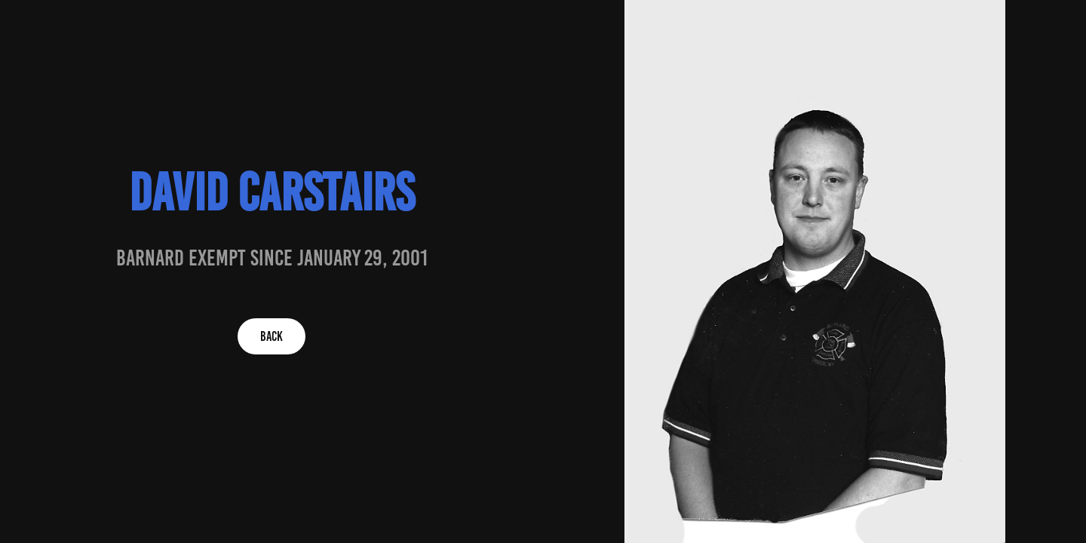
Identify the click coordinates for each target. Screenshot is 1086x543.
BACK (271, 336)
